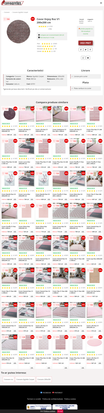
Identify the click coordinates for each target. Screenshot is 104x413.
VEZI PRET (85, 42)
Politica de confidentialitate (52, 399)
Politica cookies (70, 399)
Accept (60, 411)
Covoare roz (8, 379)
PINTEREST (57, 393)
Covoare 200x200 (44, 379)
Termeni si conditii (34, 399)
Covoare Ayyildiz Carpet (20, 12)
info (15, 134)
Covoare (7, 12)
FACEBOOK (45, 393)
